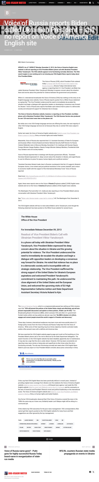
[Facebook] (90, 3)
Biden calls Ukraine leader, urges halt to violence (37, 198)
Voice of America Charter (29, 306)
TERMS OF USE (48, 472)
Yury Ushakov (47, 431)
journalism (60, 423)
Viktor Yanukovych (24, 431)
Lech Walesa (70, 423)
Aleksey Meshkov (29, 420)
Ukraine (58, 427)
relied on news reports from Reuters (35, 385)
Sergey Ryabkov (48, 427)
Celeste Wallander (47, 420)
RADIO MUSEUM (35, 472)
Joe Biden (51, 423)
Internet (43, 423)
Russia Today (38, 427)
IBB (62, 420)
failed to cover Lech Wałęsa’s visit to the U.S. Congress (46, 387)
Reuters (29, 427)
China (56, 420)
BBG (37, 420)
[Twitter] (93, 3)
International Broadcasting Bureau (29, 423)
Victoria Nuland (67, 427)
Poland (21, 427)
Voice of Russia (36, 431)
